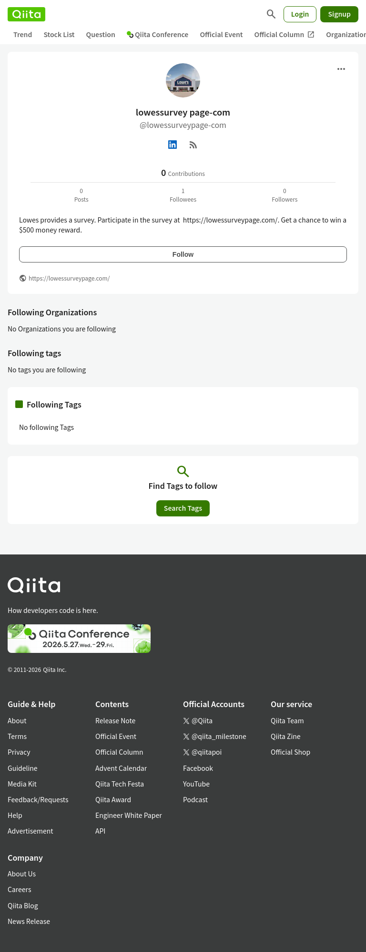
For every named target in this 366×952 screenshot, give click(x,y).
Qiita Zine (286, 736)
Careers (19, 889)
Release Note (115, 720)
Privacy (19, 752)
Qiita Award (113, 799)
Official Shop (290, 752)
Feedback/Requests (38, 799)
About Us (22, 873)
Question (100, 34)
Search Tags (183, 508)
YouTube (196, 783)
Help (15, 815)
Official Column (284, 34)
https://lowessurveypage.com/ (69, 278)
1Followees (183, 194)
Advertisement (30, 830)
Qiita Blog (23, 905)
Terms (17, 736)
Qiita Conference (158, 34)
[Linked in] (172, 144)
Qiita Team (287, 720)
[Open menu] (341, 68)
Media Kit (22, 783)
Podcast (195, 799)
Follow (183, 254)
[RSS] (193, 144)
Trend (22, 34)
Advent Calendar (121, 768)
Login (300, 14)
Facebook (198, 768)
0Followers (284, 194)
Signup (339, 14)
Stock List (58, 34)
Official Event (221, 34)
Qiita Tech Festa (119, 783)
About (17, 720)
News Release (29, 921)
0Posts (81, 194)
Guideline (23, 768)
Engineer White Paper (128, 815)
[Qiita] (26, 14)
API (100, 830)
